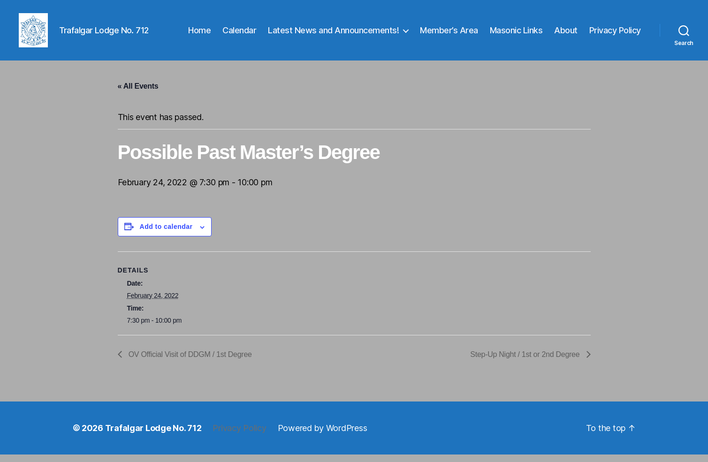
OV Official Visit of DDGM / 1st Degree (189, 362)
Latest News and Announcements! (333, 34)
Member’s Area (449, 34)
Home (199, 34)
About (566, 34)
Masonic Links (516, 34)
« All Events (138, 94)
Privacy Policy (615, 34)
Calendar (239, 34)
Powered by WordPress (322, 435)
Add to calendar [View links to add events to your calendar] (166, 234)
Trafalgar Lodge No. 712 (153, 435)
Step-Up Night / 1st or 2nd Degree (525, 362)
